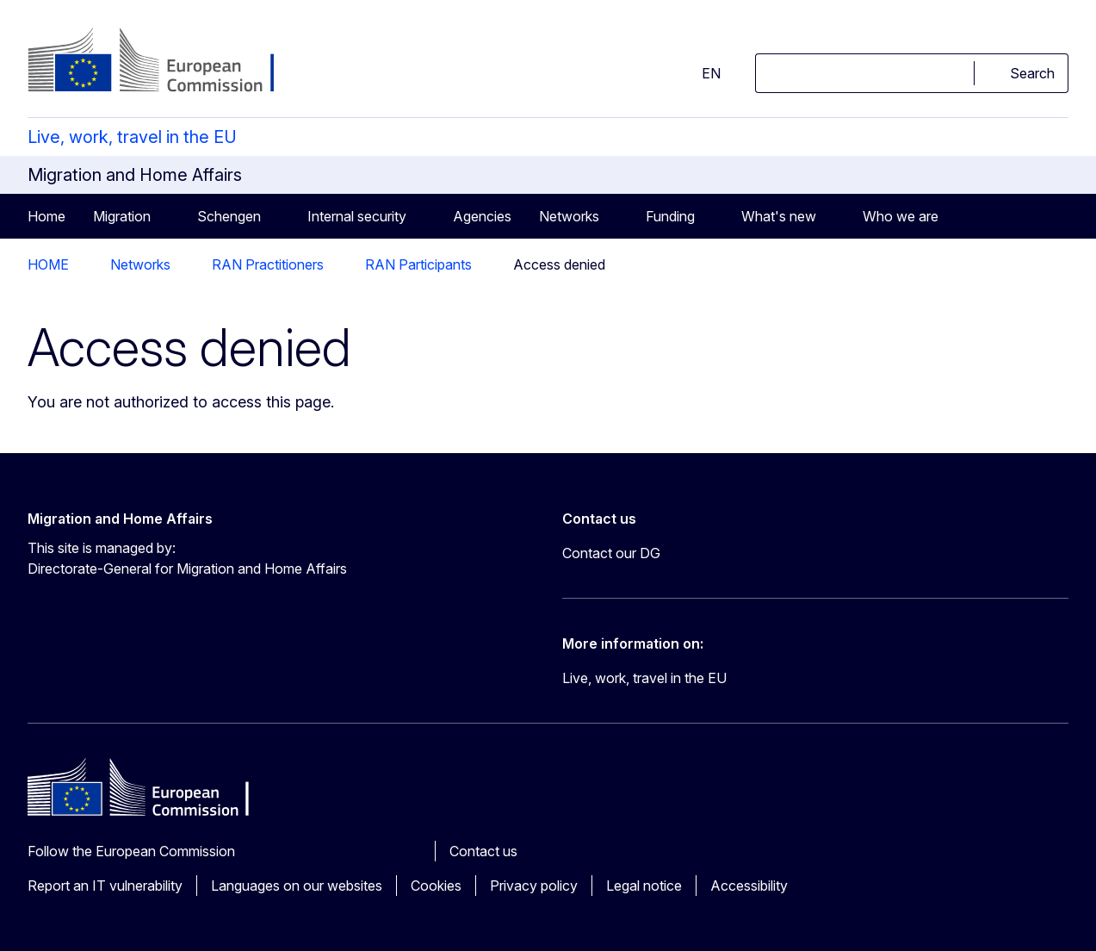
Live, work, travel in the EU (132, 137)
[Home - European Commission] (167, 62)
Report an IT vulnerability (105, 885)
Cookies (436, 885)
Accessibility (749, 885)
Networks (140, 264)
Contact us (483, 851)
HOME (48, 264)
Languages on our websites (296, 885)
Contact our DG (611, 553)
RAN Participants (418, 264)
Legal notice (644, 885)
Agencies (482, 216)
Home (46, 216)
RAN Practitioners (268, 264)
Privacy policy (534, 885)
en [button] (701, 73)
